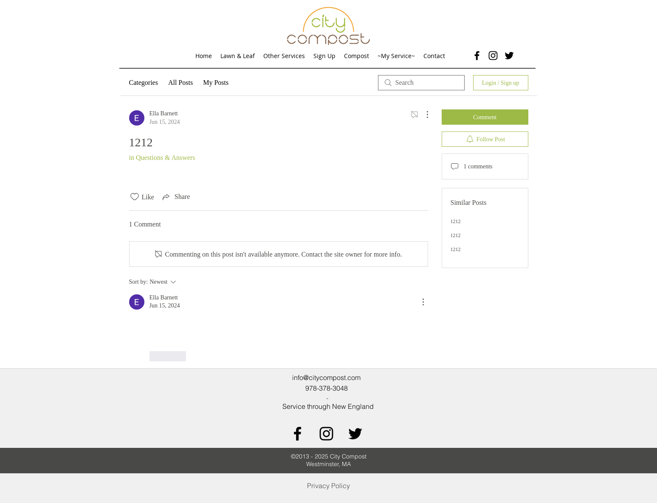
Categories (143, 82)
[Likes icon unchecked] (134, 197)
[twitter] (509, 55)
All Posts (180, 82)
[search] (421, 82)
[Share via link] (175, 197)
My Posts (215, 82)
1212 (456, 221)
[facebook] (477, 55)
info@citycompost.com (326, 377)
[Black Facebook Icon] (297, 434)
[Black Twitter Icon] (355, 434)
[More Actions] (423, 114)
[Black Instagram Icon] (493, 55)
